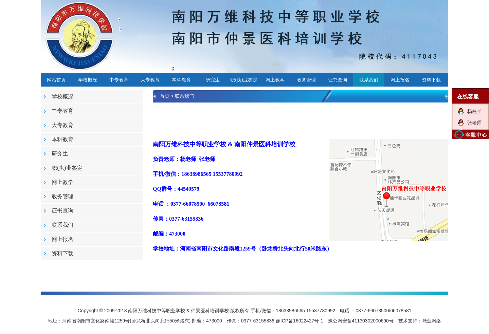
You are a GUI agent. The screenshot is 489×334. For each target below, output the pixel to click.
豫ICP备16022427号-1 (299, 320)
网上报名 (400, 79)
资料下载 (431, 79)
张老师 (474, 122)
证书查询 (337, 79)
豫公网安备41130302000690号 (361, 320)
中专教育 (118, 79)
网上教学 (275, 79)
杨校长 (474, 111)
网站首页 (56, 79)
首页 (164, 96)
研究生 (212, 79)
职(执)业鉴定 (243, 79)
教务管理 (306, 79)
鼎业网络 (431, 320)
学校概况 (87, 79)
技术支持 (407, 320)
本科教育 (181, 79)
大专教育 (150, 79)
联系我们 (368, 79)
